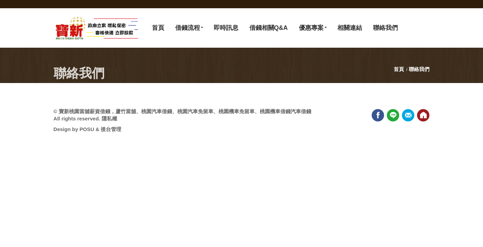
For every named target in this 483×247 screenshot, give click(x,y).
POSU (86, 129)
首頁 (399, 69)
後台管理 (111, 129)
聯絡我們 (419, 69)
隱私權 (109, 118)
